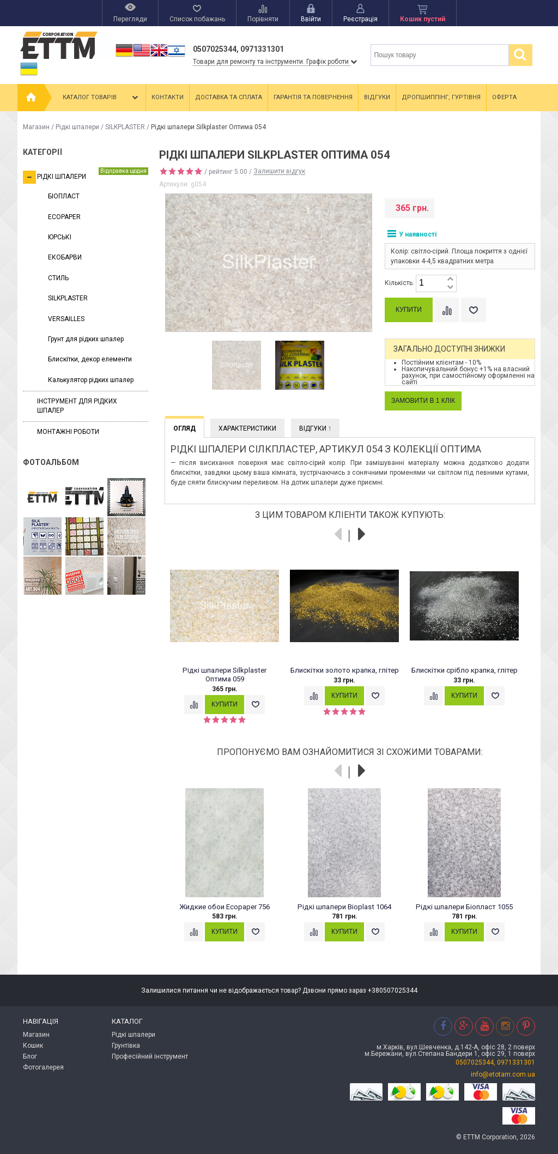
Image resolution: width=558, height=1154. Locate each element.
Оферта (504, 97)
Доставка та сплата (228, 97)
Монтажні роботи (68, 432)
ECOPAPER (64, 217)
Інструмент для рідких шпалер (77, 405)
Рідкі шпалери (77, 127)
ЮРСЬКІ (59, 237)
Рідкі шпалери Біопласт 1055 (464, 907)
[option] (236, 365)
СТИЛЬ (58, 278)
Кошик (33, 1045)
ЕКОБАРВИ (65, 257)
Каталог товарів (101, 97)
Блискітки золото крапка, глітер (344, 670)
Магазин (36, 127)
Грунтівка (126, 1045)
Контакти (167, 97)
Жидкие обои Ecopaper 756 (224, 907)
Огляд (184, 428)
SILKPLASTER (125, 127)
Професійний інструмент (150, 1056)
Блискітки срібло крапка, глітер (464, 670)
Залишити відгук (279, 172)
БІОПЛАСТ (64, 196)
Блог (30, 1056)
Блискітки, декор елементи (90, 359)
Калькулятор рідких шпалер (91, 380)
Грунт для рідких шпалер (86, 339)
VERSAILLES (66, 319)
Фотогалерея (43, 1067)
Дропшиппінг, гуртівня (441, 97)
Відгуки (377, 97)
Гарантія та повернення (313, 97)
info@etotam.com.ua (503, 1074)
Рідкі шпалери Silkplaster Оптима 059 (224, 674)
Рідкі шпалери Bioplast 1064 (344, 907)
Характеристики (247, 428)
